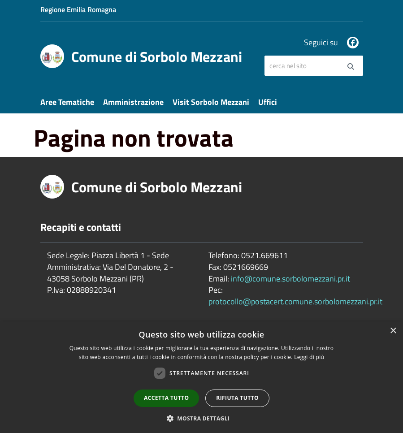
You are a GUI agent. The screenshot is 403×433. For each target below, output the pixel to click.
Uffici (267, 102)
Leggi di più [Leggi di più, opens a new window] (309, 357)
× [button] (393, 331)
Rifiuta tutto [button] (237, 398)
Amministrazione (133, 102)
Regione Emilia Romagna (78, 9)
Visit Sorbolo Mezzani (211, 102)
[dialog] (201, 377)
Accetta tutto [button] (166, 398)
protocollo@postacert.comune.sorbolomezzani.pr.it (295, 301)
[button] (201, 418)
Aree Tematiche (67, 102)
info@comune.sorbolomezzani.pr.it (290, 279)
